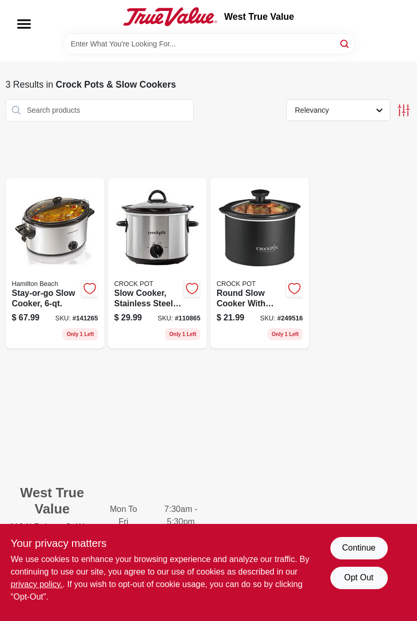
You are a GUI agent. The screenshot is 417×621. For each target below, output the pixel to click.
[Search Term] (209, 43)
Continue (358, 547)
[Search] (345, 43)
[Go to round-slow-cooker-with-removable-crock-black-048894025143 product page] (259, 263)
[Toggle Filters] (404, 110)
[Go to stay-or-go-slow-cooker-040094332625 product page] (55, 263)
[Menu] (24, 24)
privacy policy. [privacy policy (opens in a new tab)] (37, 584)
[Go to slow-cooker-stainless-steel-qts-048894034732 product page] (157, 263)
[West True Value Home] (170, 16)
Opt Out (358, 577)
